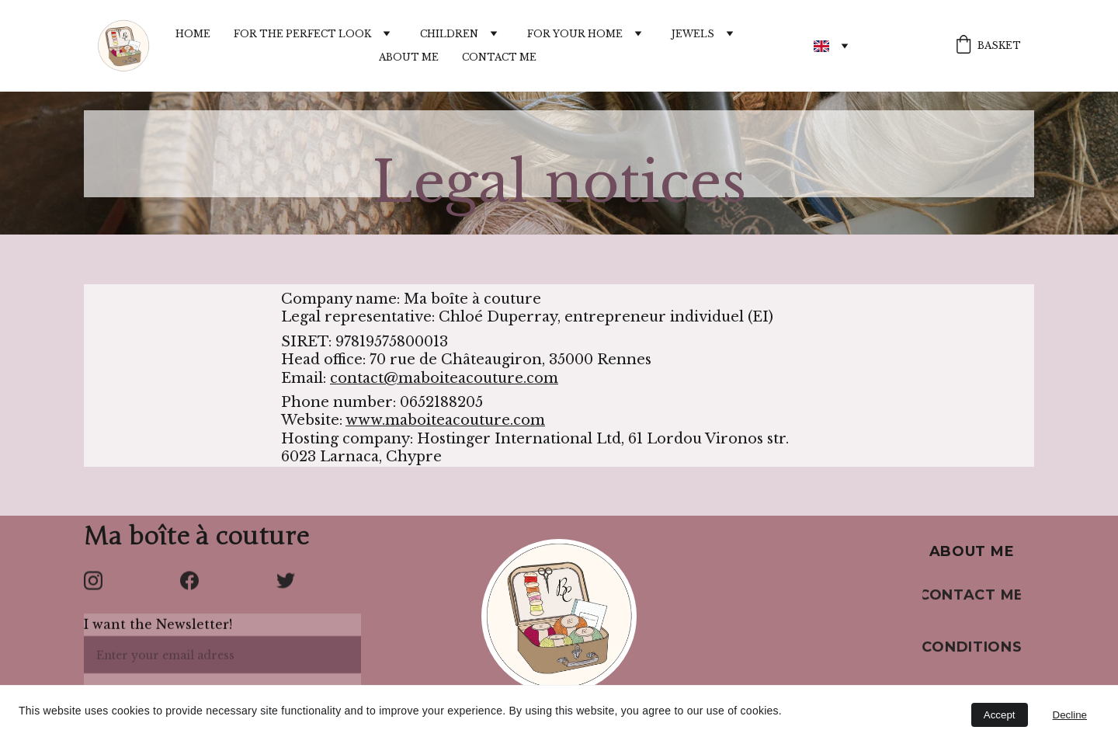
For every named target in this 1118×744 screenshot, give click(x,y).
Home (192, 34)
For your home (575, 34)
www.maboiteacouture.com (445, 421)
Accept (1000, 715)
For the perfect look (302, 34)
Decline (1070, 715)
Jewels (693, 34)
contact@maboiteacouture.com (444, 379)
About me (409, 57)
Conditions (971, 649)
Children (449, 34)
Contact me (499, 57)
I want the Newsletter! (158, 630)
